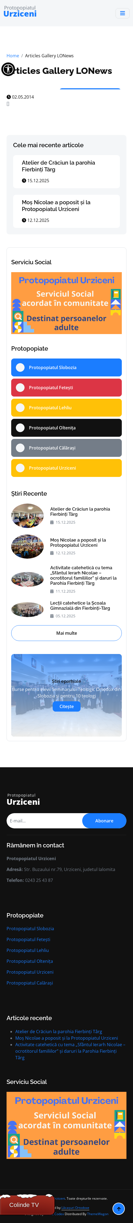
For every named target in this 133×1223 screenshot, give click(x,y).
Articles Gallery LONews (59, 70)
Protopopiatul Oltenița (30, 961)
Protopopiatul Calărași (30, 983)
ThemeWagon (97, 1214)
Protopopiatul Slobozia (30, 929)
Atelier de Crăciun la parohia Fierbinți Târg (80, 512)
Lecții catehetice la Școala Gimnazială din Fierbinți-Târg (80, 606)
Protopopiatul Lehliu (28, 950)
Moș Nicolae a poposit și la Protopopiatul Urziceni (56, 205)
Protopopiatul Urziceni (30, 972)
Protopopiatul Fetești (28, 939)
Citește (67, 706)
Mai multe (66, 633)
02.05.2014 (20, 97)
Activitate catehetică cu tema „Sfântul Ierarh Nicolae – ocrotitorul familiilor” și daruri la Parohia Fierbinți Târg (83, 575)
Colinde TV (24, 1205)
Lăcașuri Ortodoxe (75, 1207)
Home (13, 56)
